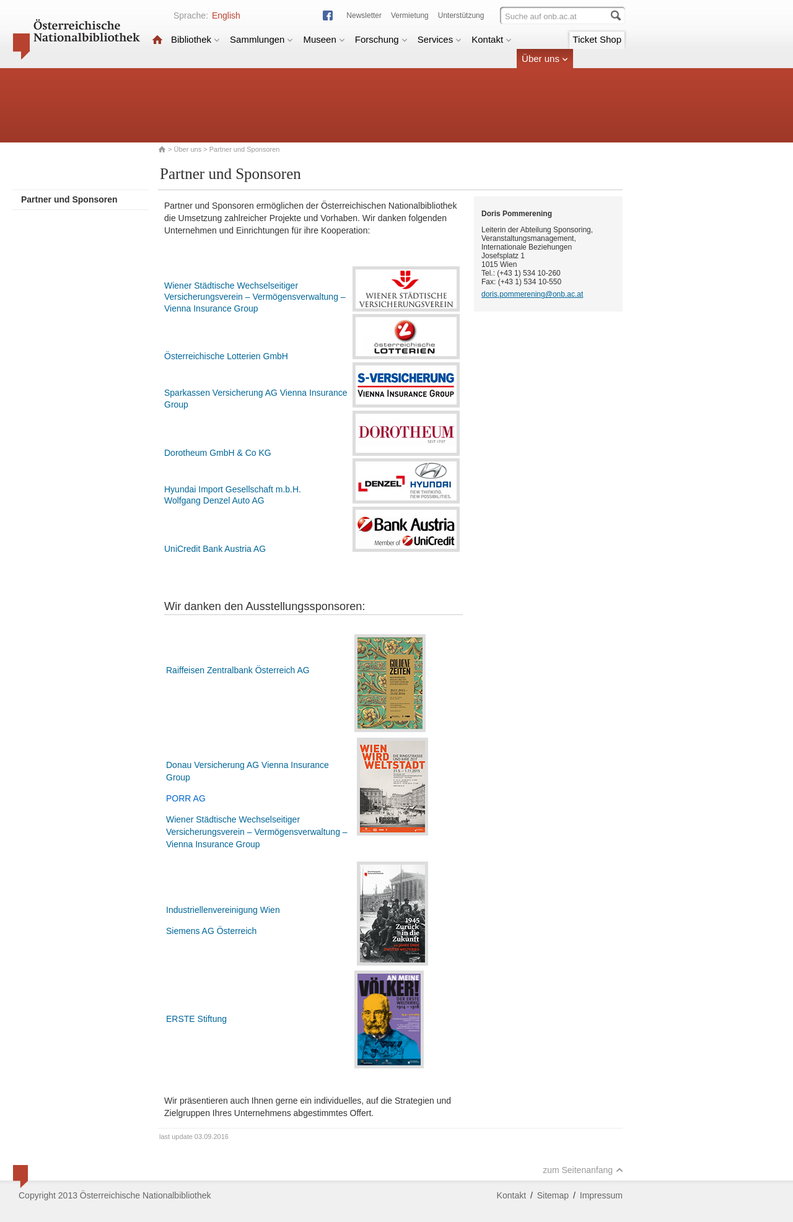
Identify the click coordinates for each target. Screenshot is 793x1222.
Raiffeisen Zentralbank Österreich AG (238, 670)
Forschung (381, 39)
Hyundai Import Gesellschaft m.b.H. (232, 489)
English (226, 15)
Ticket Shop (596, 39)
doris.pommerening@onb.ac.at (532, 294)
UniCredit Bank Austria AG (215, 549)
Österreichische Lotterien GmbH (226, 356)
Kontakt (491, 39)
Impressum (601, 1195)
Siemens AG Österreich (211, 931)
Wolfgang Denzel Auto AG (214, 500)
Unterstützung (461, 15)
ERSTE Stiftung (196, 1019)
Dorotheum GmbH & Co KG (217, 453)
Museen (323, 39)
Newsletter (364, 15)
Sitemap (553, 1195)
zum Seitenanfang (583, 1170)
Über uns (545, 58)
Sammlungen (261, 39)
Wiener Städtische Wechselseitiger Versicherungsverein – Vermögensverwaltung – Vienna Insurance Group (255, 297)
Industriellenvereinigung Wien (223, 910)
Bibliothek (195, 39)
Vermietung (410, 15)
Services (440, 39)
